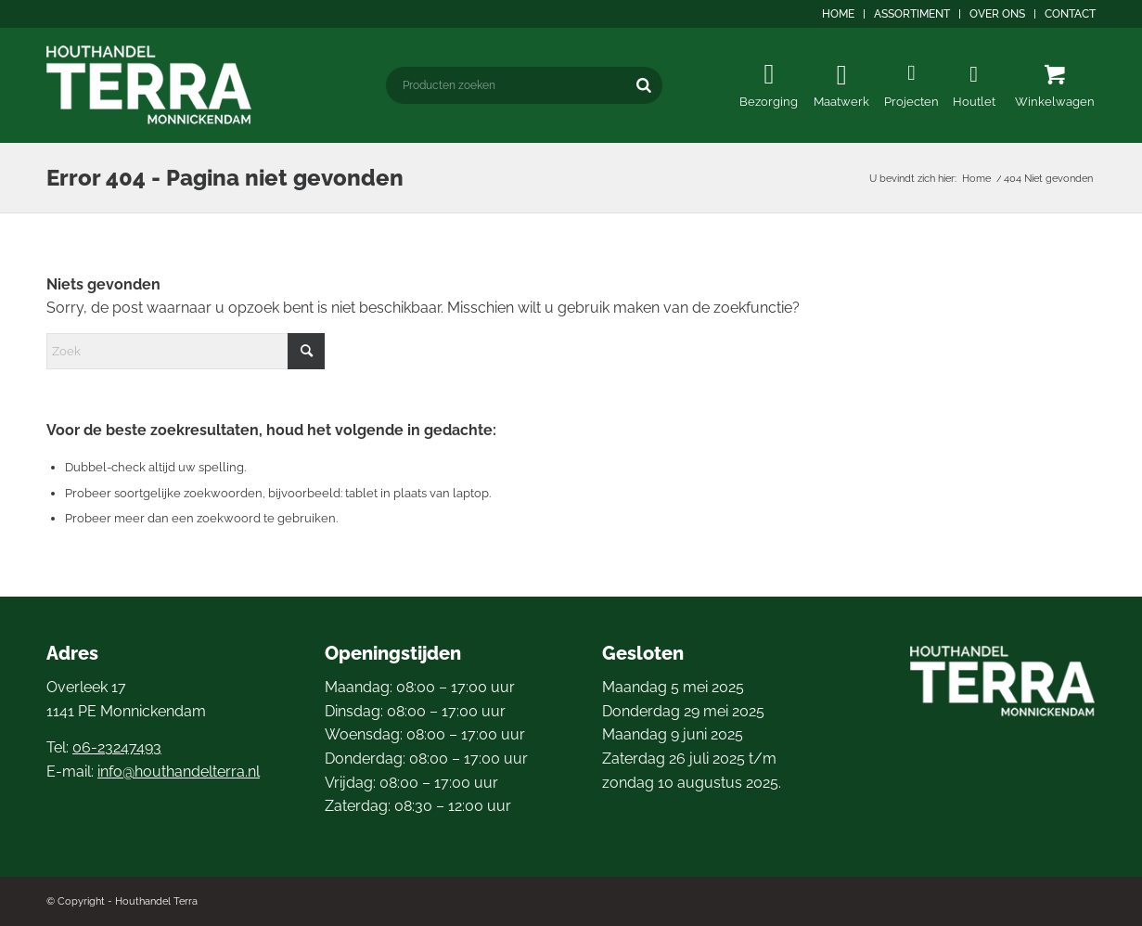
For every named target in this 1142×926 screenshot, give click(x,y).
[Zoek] (185, 351)
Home (838, 13)
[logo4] (149, 85)
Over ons (997, 13)
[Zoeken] (643, 85)
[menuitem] (839, 14)
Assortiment (912, 13)
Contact (1070, 13)
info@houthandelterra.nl (178, 771)
